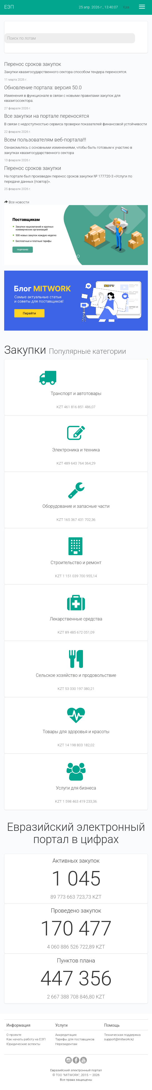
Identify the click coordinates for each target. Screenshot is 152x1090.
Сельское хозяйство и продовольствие (76, 675)
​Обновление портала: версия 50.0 (43, 87)
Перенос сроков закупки (32, 168)
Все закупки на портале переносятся (46, 116)
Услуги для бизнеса (76, 788)
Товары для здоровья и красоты (76, 731)
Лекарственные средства (76, 619)
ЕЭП (9, 7)
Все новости (16, 202)
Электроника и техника (76, 450)
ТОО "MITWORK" (68, 1075)
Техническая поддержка (122, 1035)
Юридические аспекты (23, 1044)
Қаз (126, 7)
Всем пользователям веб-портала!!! (45, 140)
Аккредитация (66, 1035)
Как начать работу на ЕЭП (25, 1039)
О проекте (13, 1035)
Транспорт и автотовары (76, 393)
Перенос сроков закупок (32, 64)
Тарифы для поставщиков (74, 1039)
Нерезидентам (66, 1044)
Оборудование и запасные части (76, 506)
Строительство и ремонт (76, 562)
